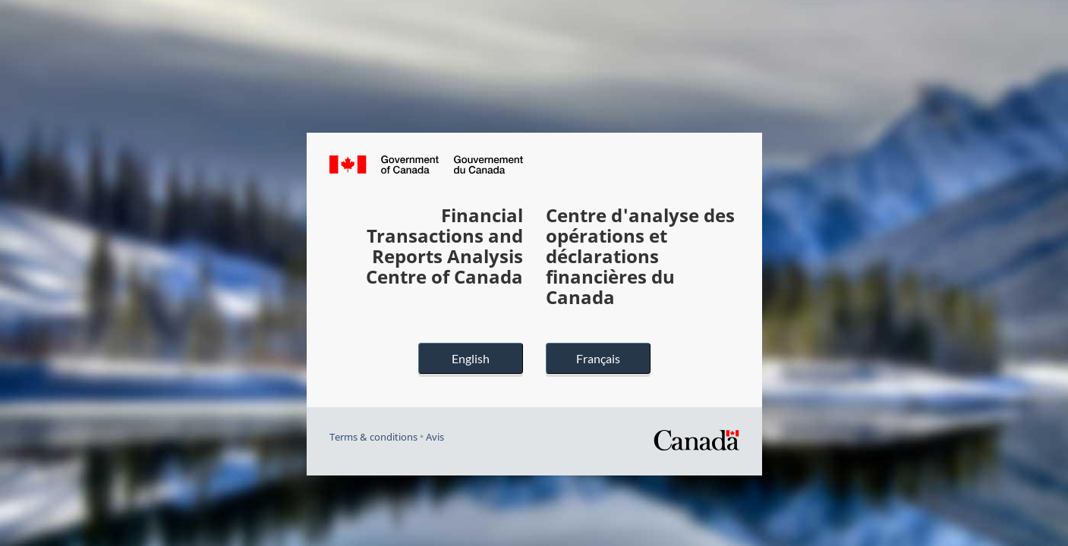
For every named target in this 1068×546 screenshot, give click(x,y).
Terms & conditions (373, 437)
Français (598, 358)
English (471, 358)
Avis (435, 437)
